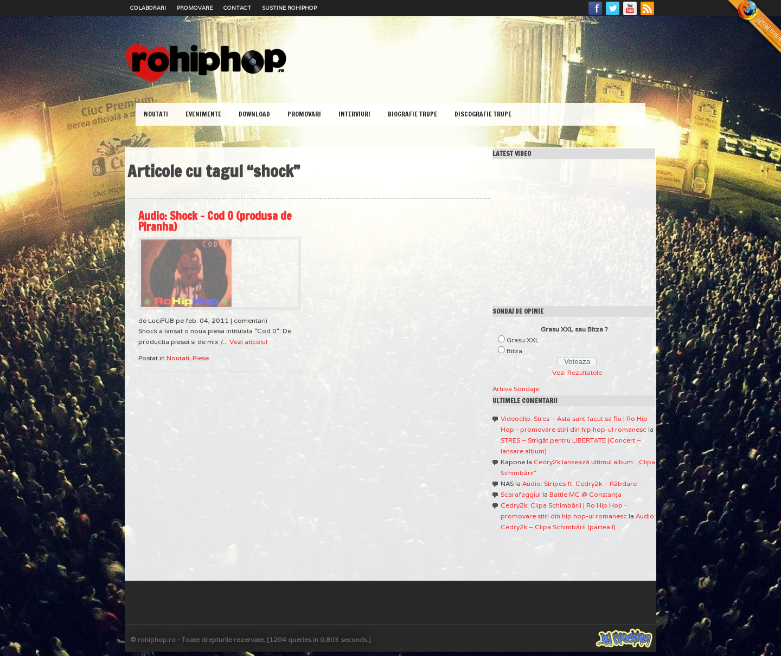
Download (254, 114)
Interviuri (354, 114)
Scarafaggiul (521, 494)
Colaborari (148, 7)
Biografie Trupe (412, 114)
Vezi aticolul (248, 341)
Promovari (304, 114)
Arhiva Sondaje (515, 389)
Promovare (195, 7)
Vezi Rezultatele (577, 372)
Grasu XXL (523, 340)
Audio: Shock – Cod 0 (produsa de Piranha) (215, 221)
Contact (237, 7)
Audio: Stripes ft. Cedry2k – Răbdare (579, 483)
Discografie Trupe (482, 114)
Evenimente (203, 114)
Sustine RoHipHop (289, 7)
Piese (201, 358)
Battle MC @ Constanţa (585, 494)
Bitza (514, 351)
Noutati (156, 114)
